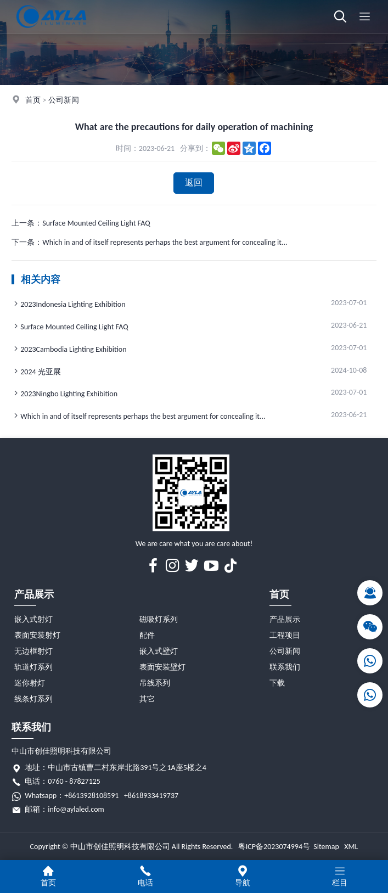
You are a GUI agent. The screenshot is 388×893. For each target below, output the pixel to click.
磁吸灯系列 (158, 619)
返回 (194, 182)
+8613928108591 (91, 795)
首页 (33, 100)
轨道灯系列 (33, 667)
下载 (277, 683)
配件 (147, 635)
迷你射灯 (29, 683)
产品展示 (34, 594)
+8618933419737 (151, 795)
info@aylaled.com (76, 809)
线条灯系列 (33, 699)
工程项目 (284, 635)
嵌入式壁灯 (158, 651)
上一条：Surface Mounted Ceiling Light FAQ (81, 223)
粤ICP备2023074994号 (274, 846)
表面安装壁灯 (162, 667)
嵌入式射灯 (33, 619)
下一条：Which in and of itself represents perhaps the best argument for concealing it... (149, 242)
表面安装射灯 (37, 635)
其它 (147, 699)
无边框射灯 (33, 651)
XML (351, 846)
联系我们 (284, 667)
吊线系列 (154, 683)
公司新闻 (63, 100)
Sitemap (326, 846)
